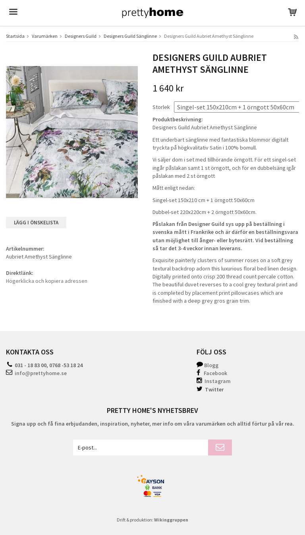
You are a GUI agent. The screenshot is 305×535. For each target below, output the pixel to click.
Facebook (215, 373)
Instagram (214, 381)
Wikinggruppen (171, 520)
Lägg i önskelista (36, 222)
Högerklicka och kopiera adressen (46, 280)
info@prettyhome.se (41, 373)
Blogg (211, 365)
